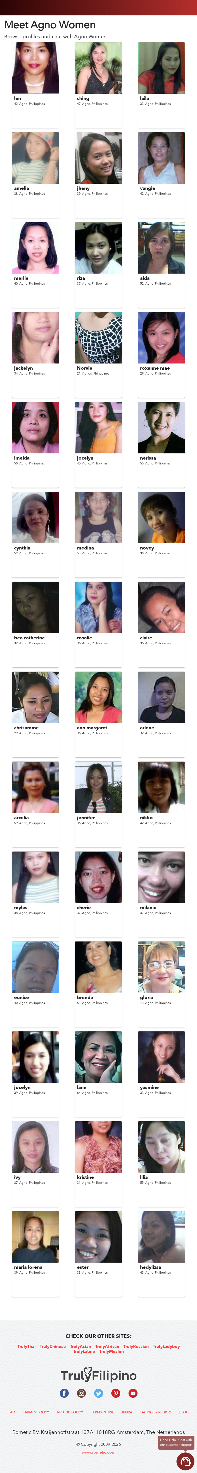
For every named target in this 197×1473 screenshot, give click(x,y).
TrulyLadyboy (166, 1347)
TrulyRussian (136, 1347)
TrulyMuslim (111, 1352)
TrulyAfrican (107, 1347)
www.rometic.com (98, 1453)
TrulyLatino (84, 1352)
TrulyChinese (53, 1347)
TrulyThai (26, 1347)
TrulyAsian (80, 1347)
